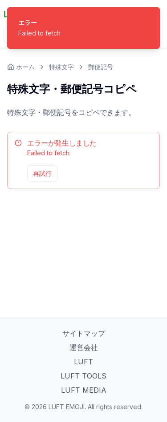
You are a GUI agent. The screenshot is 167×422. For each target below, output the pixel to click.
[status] (83, 28)
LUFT (83, 361)
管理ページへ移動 (127, 173)
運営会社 (83, 347)
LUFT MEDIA (83, 390)
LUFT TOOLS (83, 375)
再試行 (42, 173)
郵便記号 (100, 67)
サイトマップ (83, 333)
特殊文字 (61, 67)
